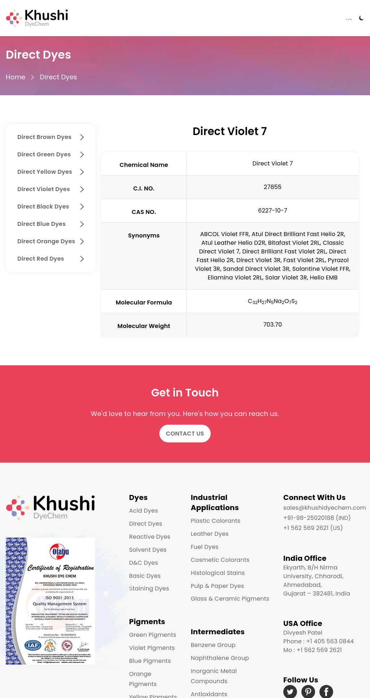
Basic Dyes (145, 576)
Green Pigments (152, 635)
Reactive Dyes (149, 537)
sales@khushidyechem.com (324, 508)
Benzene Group (213, 645)
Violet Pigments (152, 648)
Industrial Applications (215, 502)
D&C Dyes (143, 563)
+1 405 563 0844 (330, 641)
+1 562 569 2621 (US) (313, 528)
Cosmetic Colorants (220, 560)
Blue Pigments (150, 661)
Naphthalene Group (220, 658)
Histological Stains (218, 573)
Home (15, 76)
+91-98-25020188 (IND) (317, 518)
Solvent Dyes (148, 550)
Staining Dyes (149, 588)
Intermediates (218, 632)
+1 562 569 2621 (319, 650)
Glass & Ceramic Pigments (230, 598)
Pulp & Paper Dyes (217, 586)
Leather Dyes (210, 534)
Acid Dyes (143, 510)
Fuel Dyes (205, 547)
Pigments (147, 622)
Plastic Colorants (215, 521)
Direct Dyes (58, 76)
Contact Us (185, 433)
